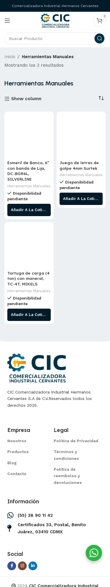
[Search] (55, 38)
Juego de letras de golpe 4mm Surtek (79, 165)
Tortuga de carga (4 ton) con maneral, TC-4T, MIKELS (28, 278)
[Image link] (36, 367)
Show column (26, 98)
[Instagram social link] (22, 565)
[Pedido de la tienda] (101, 98)
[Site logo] (55, 20)
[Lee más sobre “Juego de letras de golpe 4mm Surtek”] (81, 199)
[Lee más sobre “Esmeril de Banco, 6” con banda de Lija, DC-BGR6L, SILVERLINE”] (29, 210)
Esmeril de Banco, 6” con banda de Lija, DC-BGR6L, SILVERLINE (28, 171)
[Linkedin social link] (32, 565)
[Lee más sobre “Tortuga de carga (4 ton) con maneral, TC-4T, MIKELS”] (29, 315)
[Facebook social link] (11, 565)
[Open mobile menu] (7, 20)
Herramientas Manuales (28, 186)
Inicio (9, 56)
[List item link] (23, 441)
